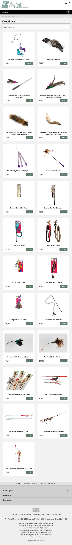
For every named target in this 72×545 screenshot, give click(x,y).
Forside (4, 16)
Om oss (34, 483)
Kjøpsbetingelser (25, 514)
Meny (5, 12)
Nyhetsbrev (57, 514)
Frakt (15, 514)
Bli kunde (27, 483)
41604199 (40, 519)
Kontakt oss (52, 483)
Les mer (42, 535)
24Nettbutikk (40, 541)
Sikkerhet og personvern (41, 514)
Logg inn (43, 483)
